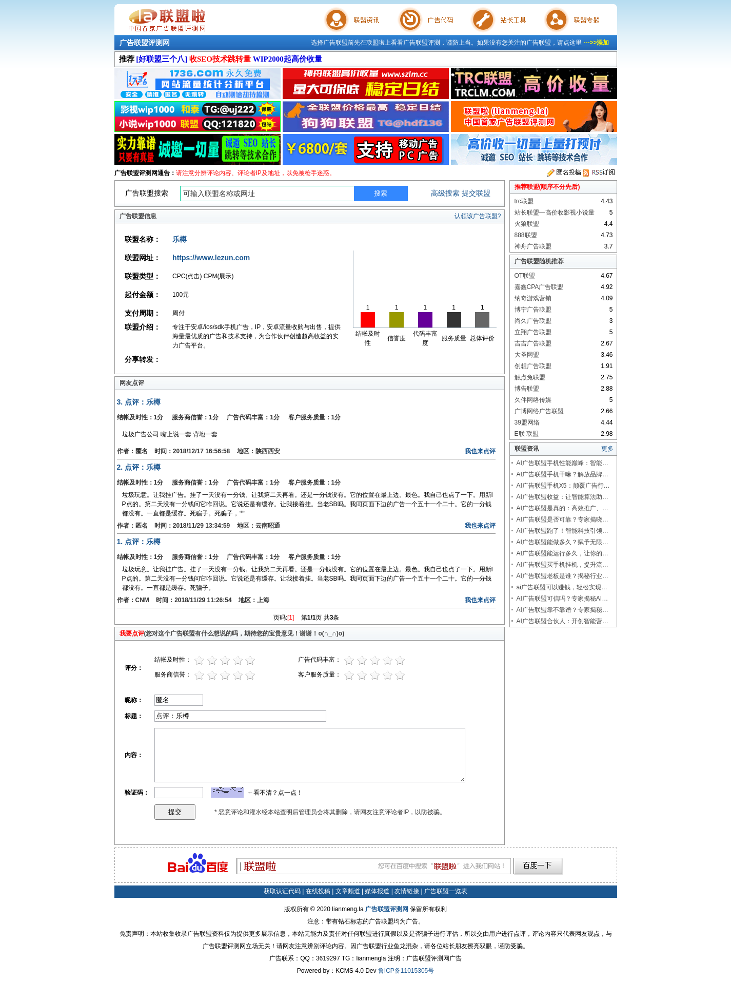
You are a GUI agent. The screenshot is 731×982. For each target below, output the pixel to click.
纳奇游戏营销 (533, 298)
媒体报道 (377, 891)
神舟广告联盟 (533, 246)
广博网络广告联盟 (539, 411)
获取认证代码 (282, 891)
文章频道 (347, 891)
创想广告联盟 (533, 366)
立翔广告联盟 (533, 332)
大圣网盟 (527, 354)
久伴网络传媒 (533, 399)
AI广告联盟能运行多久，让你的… (562, 553)
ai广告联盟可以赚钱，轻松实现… (562, 587)
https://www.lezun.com (211, 258)
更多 (607, 448)
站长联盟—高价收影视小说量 (555, 212)
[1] (290, 617)
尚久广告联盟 (533, 320)
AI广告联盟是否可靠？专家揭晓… (562, 519)
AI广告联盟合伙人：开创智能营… (562, 621)
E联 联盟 (527, 433)
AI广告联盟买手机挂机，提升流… (562, 564)
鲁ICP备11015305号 (406, 970)
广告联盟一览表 (445, 891)
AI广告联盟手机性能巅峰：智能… (562, 463)
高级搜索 (445, 193)
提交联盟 (476, 193)
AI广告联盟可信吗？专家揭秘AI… (562, 598)
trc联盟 (524, 201)
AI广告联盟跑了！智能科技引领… (562, 530)
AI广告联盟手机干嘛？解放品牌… (562, 474)
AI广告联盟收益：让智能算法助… (562, 496)
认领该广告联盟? (478, 216)
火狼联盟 (527, 223)
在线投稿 (318, 891)
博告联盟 (527, 388)
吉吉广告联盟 (533, 343)
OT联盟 (525, 275)
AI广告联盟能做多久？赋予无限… (562, 542)
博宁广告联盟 (533, 309)
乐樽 (179, 239)
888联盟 (526, 235)
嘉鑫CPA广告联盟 (539, 287)
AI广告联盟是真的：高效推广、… (562, 508)
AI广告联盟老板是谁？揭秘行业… (562, 576)
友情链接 (406, 891)
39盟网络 (527, 422)
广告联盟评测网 (145, 42)
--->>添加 (596, 42)
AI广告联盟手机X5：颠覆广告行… (563, 485)
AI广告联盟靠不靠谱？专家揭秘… (562, 609)
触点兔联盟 (530, 377)
